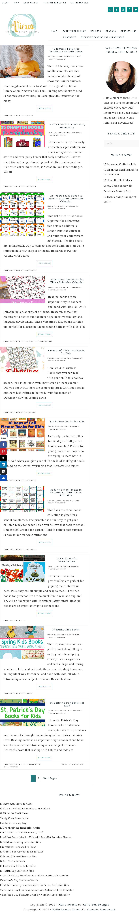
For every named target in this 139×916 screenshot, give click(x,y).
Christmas (31, 413)
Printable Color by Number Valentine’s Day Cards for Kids (34, 886)
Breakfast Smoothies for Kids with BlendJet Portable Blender (36, 839)
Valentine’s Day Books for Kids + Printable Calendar (67, 282)
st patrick (13, 768)
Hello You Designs (96, 905)
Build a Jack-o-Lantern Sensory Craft (22, 834)
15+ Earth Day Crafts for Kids (17, 872)
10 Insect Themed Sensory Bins (18, 858)
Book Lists (20, 116)
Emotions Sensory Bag (117, 193)
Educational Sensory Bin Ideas (18, 848)
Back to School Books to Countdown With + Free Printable (66, 494)
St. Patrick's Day (33, 766)
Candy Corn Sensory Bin (118, 187)
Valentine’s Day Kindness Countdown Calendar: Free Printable (37, 891)
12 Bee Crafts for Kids (12, 863)
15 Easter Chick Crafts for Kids (18, 867)
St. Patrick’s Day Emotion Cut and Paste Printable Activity (34, 877)
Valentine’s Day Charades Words (19, 882)
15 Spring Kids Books (66, 631)
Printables (31, 271)
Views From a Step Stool (22, 26)
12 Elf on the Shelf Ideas (118, 181)
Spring (29, 695)
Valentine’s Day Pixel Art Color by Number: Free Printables (35, 896)
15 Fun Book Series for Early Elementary (67, 127)
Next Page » (50, 780)
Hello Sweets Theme (66, 911)
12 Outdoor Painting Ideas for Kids (20, 843)
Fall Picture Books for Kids (67, 423)
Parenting (31, 188)
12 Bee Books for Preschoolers (67, 561)
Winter (29, 116)
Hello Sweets (68, 905)
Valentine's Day (44, 342)
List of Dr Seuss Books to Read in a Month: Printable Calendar (66, 200)
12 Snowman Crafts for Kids (120, 165)
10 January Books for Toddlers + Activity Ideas (66, 51)
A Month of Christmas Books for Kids (66, 353)
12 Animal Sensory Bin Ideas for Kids (22, 853)
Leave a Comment (57, 60)
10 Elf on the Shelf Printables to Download (25, 810)
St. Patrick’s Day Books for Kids (67, 706)
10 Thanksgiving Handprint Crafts (20, 829)
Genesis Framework (101, 911)
